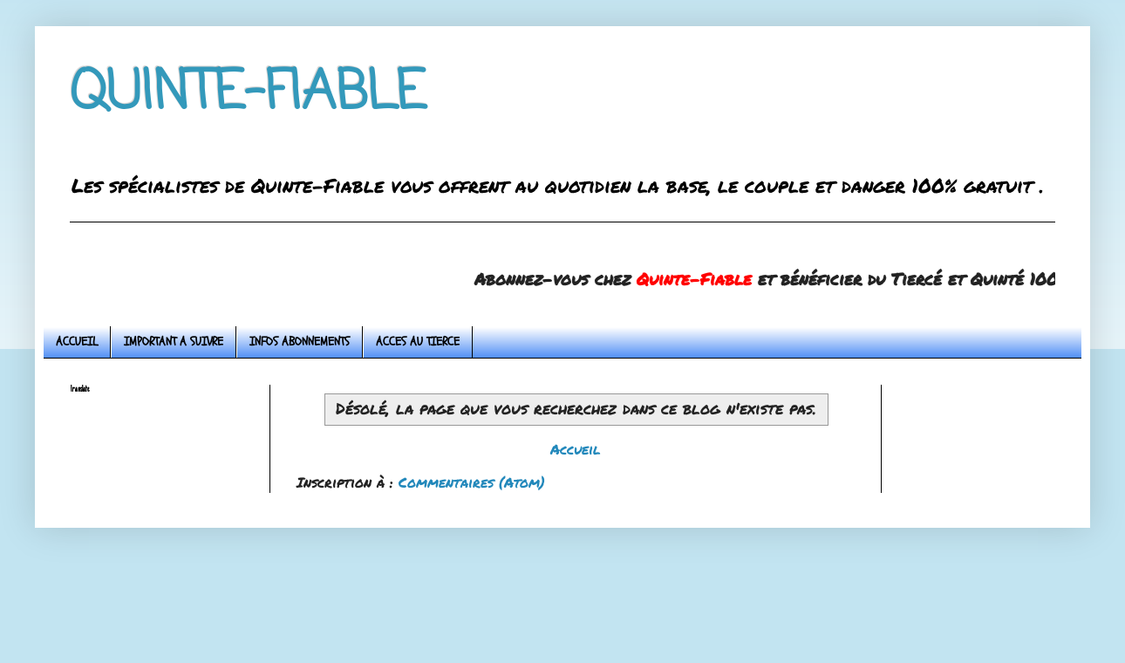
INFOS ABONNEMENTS (299, 341)
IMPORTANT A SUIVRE (173, 341)
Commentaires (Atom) (472, 482)
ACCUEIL (77, 341)
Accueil (575, 449)
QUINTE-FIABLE (248, 93)
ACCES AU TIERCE (418, 341)
